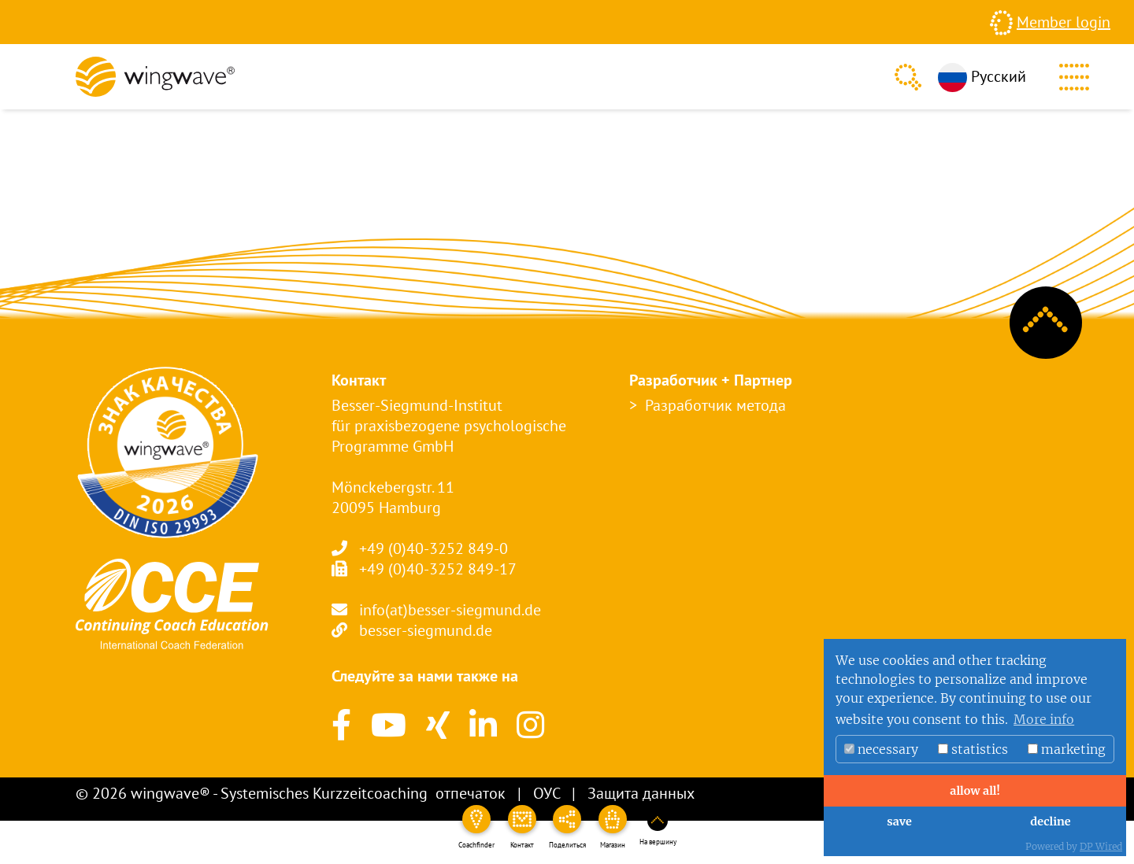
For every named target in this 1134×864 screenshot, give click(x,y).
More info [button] (1044, 719)
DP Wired (1101, 846)
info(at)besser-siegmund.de (450, 610)
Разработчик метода (715, 405)
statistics (973, 749)
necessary (881, 749)
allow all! (974, 791)
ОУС (546, 793)
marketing (1067, 749)
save (899, 821)
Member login (1063, 22)
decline (1050, 821)
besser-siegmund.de (425, 630)
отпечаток (470, 793)
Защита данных (641, 793)
